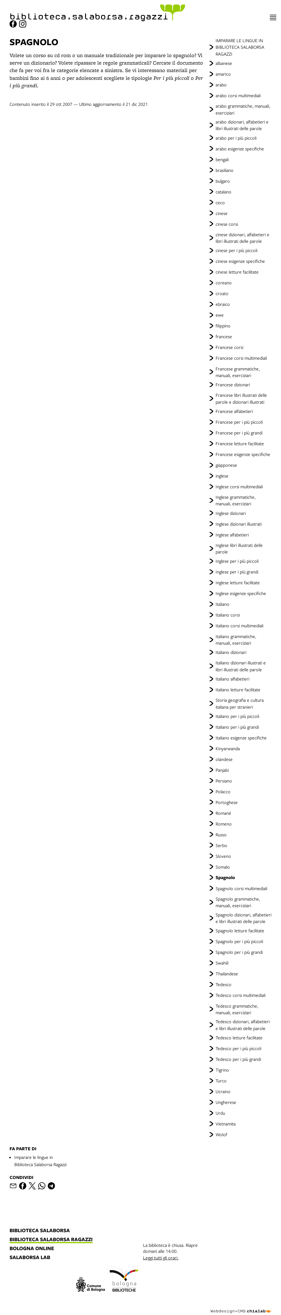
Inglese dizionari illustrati (239, 524)
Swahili (222, 963)
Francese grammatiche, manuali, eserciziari (238, 372)
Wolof (221, 1134)
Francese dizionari (233, 385)
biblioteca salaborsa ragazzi (51, 1240)
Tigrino (222, 1070)
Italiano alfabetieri (232, 679)
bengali (222, 159)
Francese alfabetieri (234, 411)
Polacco (223, 791)
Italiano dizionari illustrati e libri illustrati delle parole (241, 666)
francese (224, 336)
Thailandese (227, 974)
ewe (220, 315)
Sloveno (223, 856)
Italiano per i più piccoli (237, 716)
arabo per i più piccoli (236, 138)
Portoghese (227, 802)
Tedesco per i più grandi (238, 1059)
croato (222, 293)
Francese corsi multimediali (241, 358)
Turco (221, 1081)
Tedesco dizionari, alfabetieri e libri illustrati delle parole (243, 1024)
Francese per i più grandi (239, 433)
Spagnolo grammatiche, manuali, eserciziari (238, 902)
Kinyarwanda (228, 748)
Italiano (222, 604)
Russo (221, 834)
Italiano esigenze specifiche (241, 738)
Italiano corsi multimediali (239, 625)
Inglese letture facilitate (238, 582)
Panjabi (222, 770)
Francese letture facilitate (240, 443)
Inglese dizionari (231, 513)
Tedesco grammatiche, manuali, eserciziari (237, 1009)
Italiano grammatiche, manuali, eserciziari (236, 639)
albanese (224, 63)
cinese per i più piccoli (236, 250)
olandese (224, 759)
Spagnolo (225, 877)
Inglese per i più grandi (237, 572)
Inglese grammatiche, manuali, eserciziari (236, 500)
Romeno (224, 824)
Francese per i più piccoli (239, 422)
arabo (221, 85)
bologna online (32, 1249)
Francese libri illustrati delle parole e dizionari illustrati (241, 398)
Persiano (224, 781)
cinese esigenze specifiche (240, 261)
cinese (222, 213)
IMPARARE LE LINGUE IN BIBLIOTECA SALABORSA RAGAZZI (240, 47)
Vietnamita (226, 1124)
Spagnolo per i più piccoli (239, 941)
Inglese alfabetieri (232, 535)
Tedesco (223, 984)
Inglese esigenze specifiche (241, 593)
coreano (224, 283)
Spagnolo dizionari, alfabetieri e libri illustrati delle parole (243, 918)
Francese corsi (229, 347)
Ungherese (226, 1102)
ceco (220, 202)
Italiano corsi (228, 615)
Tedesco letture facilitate (239, 1038)
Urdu (220, 1113)
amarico (223, 74)
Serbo (221, 845)
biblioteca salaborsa (40, 1231)
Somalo (223, 867)
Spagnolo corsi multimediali (241, 888)
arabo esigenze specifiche (240, 149)
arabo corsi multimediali (238, 95)
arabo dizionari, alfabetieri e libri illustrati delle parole (242, 125)
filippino (223, 326)
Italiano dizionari (231, 652)
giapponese (226, 465)
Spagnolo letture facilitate (240, 930)
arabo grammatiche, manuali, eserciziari (243, 109)
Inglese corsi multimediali (239, 486)
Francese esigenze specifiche (243, 454)
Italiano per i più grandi (237, 727)
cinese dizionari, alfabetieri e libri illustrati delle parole (242, 237)
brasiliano (225, 170)
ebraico (223, 304)
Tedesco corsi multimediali (240, 995)
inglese (222, 476)
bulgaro (223, 181)
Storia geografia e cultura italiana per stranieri (240, 703)
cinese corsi (227, 224)
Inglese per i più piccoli (237, 561)
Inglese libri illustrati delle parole (239, 548)
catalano (223, 192)
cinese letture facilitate (237, 272)
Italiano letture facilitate (238, 689)
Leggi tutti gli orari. (161, 1258)
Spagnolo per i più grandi (239, 952)
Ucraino (223, 1091)
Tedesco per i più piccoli (238, 1048)
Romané (223, 813)
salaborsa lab (30, 1258)
